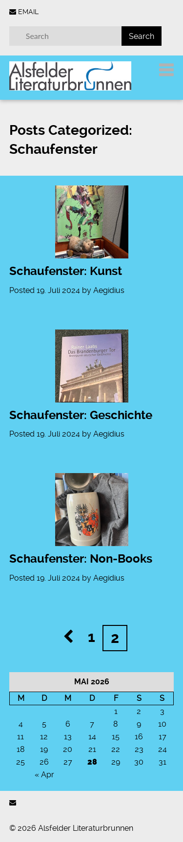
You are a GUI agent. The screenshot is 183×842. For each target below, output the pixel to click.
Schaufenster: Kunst (65, 271)
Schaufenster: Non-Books (80, 559)
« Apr (44, 774)
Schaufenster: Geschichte (80, 415)
